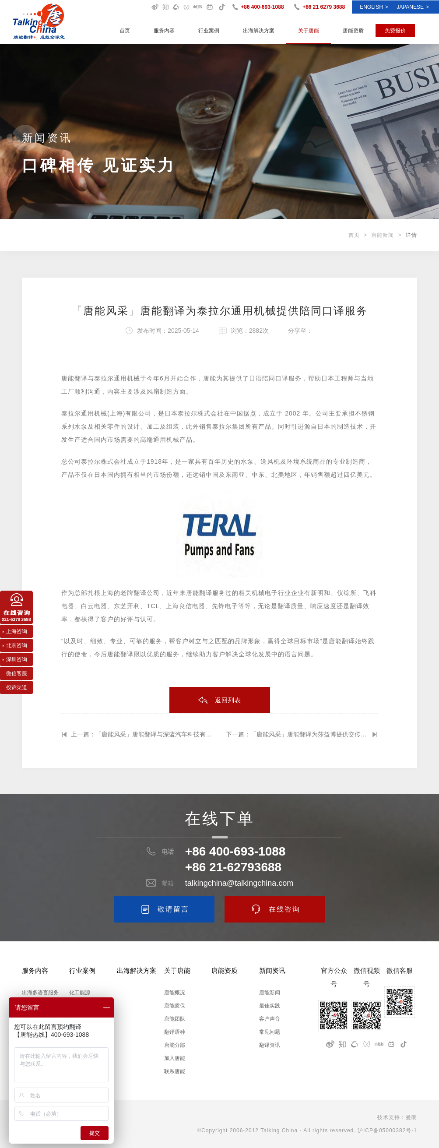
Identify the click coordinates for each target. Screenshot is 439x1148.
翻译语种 (174, 1032)
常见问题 (269, 1032)
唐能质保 (174, 1006)
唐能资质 (353, 31)
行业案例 (208, 31)
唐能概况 (174, 993)
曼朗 (411, 1117)
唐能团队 (174, 1019)
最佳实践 (269, 1006)
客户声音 (269, 1019)
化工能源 (79, 993)
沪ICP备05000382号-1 (387, 1130)
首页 (124, 31)
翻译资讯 (269, 1045)
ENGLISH (374, 7)
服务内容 (164, 31)
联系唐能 (174, 1071)
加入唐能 (174, 1058)
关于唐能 (308, 31)
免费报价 (395, 31)
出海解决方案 (258, 31)
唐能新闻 (382, 235)
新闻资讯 (272, 970)
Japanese (413, 7)
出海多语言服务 (40, 993)
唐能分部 (174, 1045)
